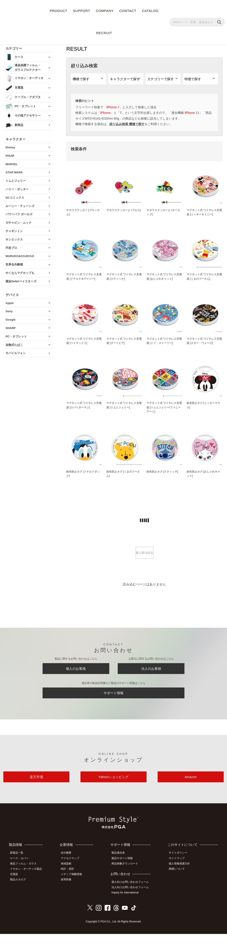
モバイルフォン (16, 350)
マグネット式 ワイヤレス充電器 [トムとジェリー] (124, 411)
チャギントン (14, 228)
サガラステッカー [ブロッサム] (83, 216)
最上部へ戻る (144, 560)
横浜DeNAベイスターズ (21, 279)
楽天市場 (36, 792)
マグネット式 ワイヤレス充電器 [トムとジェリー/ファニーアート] (164, 413)
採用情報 (69, 895)
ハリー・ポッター (17, 186)
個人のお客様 (76, 678)
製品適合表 (120, 870)
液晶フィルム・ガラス (25, 880)
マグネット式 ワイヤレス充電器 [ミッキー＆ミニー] (204, 216)
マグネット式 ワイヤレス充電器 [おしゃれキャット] (164, 281)
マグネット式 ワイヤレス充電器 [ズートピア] (124, 346)
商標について (179, 885)
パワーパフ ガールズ (19, 211)
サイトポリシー (180, 870)
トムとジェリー (16, 178)
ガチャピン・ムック (18, 220)
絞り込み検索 (84, 63)
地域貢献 (69, 880)
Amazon (190, 792)
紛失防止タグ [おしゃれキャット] (203, 480)
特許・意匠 (70, 885)
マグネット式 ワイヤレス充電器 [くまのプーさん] (204, 281)
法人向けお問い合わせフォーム (132, 903)
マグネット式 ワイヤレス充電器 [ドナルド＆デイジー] (84, 281)
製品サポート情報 (124, 875)
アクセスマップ (73, 875)
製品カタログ (20, 895)
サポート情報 (113, 705)
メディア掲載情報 (74, 890)
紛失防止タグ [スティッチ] (164, 478)
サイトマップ (179, 875)
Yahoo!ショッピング (113, 792)
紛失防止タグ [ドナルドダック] (83, 480)
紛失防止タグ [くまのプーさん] (123, 480)
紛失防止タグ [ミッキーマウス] (203, 411)
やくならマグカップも (20, 270)
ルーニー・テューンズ (20, 203)
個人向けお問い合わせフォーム (132, 898)
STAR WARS (14, 170)
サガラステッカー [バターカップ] (163, 216)
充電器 (16, 890)
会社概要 (69, 870)
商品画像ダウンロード (127, 880)
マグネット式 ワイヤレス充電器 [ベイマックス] (84, 346)
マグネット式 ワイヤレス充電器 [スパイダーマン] (84, 411)
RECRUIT (104, 33)
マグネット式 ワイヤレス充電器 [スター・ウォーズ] (204, 346)
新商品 (19, 122)
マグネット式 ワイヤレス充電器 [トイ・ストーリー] (164, 346)
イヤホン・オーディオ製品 (28, 885)
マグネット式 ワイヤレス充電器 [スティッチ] (124, 281)
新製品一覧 (18, 870)
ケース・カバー (21, 875)
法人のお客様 (151, 678)
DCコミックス (15, 195)
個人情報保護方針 (181, 880)
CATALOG (150, 11)
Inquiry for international (127, 908)
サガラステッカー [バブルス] (123, 216)
